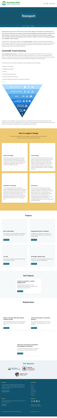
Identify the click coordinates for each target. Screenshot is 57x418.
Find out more (5, 392)
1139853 (38, 406)
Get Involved (33, 391)
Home (32, 386)
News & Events (34, 393)
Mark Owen (38, 413)
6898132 (39, 407)
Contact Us (33, 396)
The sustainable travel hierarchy (9, 53)
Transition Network (28, 41)
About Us (32, 388)
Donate (4, 406)
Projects (32, 389)
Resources (33, 395)
